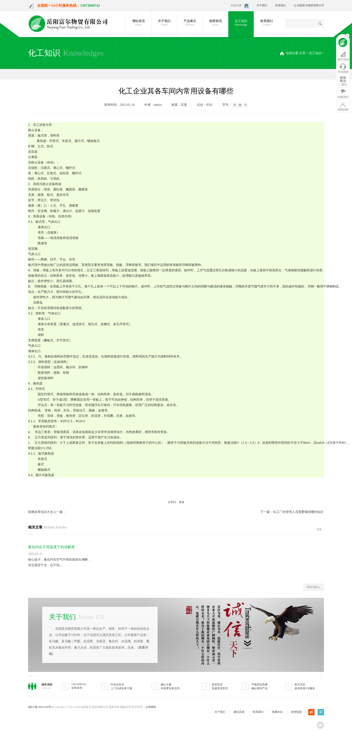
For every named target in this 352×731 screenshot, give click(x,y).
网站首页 (138, 23)
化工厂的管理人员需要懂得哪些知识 (298, 512)
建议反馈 (239, 711)
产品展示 (189, 23)
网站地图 (313, 587)
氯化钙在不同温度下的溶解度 (51, 547)
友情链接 (296, 711)
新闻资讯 (215, 23)
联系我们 (280, 5)
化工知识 (241, 23)
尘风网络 (150, 707)
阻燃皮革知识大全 (40, 512)
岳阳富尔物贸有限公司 (309, 5)
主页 (302, 53)
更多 (182, 502)
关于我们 (262, 5)
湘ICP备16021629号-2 (40, 707)
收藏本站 (277, 711)
